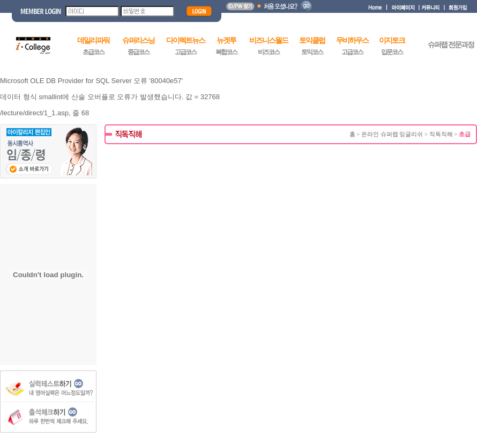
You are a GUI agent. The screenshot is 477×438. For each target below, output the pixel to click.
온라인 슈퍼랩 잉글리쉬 (392, 134)
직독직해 (441, 134)
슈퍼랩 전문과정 (451, 45)
